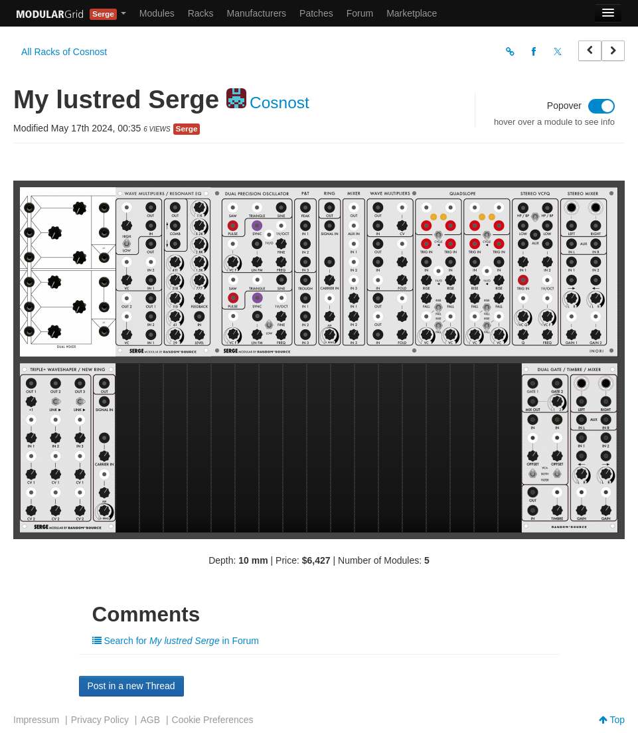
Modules (157, 13)
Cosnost (279, 103)
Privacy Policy (100, 719)
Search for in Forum (175, 640)
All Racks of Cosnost (64, 51)
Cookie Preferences (213, 719)
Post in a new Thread (131, 686)
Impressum (36, 719)
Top (612, 719)
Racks (201, 13)
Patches (316, 13)
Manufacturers (256, 13)
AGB (150, 719)
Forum (360, 13)
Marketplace (411, 13)
